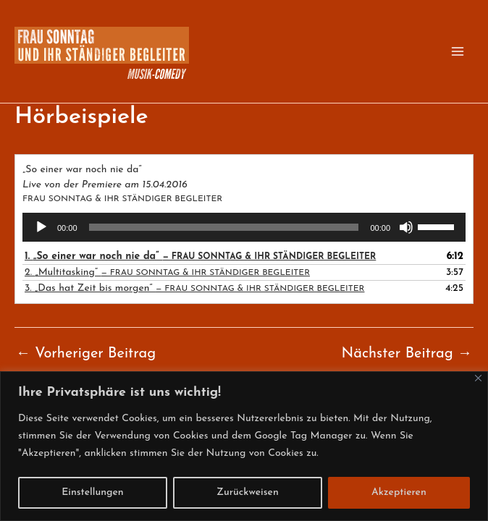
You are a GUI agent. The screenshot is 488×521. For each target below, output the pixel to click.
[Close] (478, 378)
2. (167, 272)
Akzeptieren (398, 492)
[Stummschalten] (406, 227)
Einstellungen (93, 492)
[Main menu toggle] (458, 51)
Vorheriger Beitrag (86, 354)
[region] (244, 446)
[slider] (224, 227)
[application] (244, 227)
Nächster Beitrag (406, 354)
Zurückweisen (247, 492)
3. (195, 288)
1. (200, 256)
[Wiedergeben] (41, 227)
